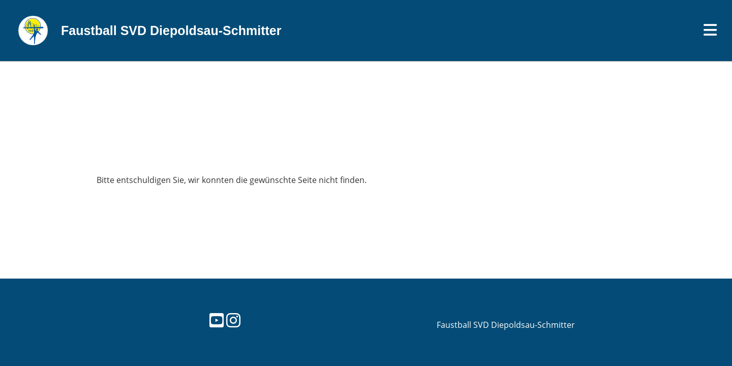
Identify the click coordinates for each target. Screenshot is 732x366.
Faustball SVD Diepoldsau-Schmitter (171, 30)
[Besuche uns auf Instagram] (233, 320)
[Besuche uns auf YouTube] (216, 320)
